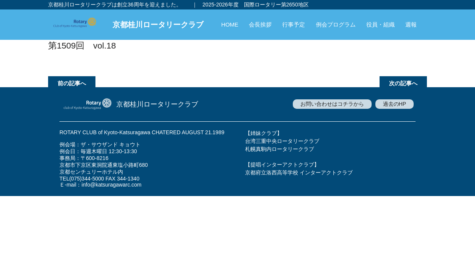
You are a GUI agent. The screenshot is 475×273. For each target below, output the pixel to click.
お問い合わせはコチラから (332, 104)
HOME (229, 24)
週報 (411, 24)
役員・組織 (380, 24)
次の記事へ (403, 83)
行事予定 (293, 24)
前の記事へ (72, 83)
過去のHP (394, 104)
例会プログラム (336, 24)
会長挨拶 (260, 24)
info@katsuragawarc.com (111, 185)
